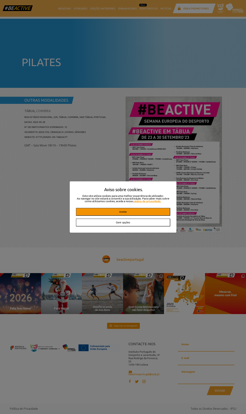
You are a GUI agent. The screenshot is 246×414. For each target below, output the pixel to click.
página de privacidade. (147, 201)
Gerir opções (123, 222)
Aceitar (123, 211)
